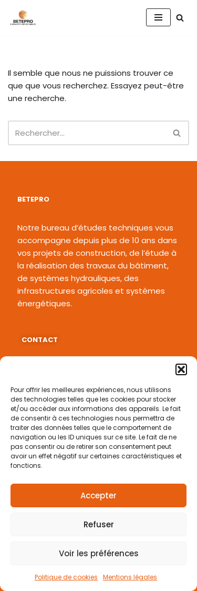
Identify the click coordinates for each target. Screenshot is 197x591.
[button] (181, 369)
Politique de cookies (66, 577)
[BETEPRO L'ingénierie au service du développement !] (22, 17)
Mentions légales (130, 577)
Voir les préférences (99, 553)
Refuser (99, 524)
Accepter (98, 495)
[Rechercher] (180, 18)
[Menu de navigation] (158, 17)
